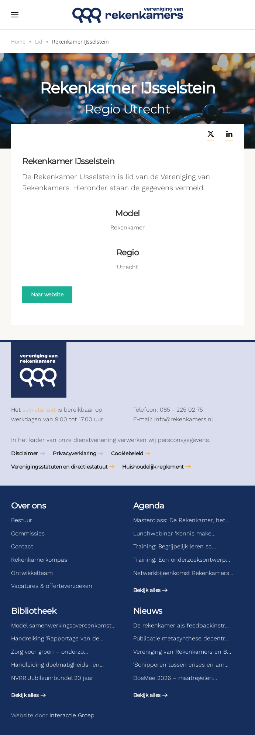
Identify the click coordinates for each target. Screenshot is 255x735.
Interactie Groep (71, 715)
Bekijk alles (147, 590)
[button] (14, 15)
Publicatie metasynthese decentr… (181, 638)
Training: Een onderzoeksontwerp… (181, 559)
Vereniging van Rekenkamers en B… (182, 651)
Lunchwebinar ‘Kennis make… (174, 533)
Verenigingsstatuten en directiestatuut (59, 466)
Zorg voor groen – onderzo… (49, 651)
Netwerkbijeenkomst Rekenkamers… (183, 572)
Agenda (148, 506)
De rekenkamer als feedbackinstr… (181, 625)
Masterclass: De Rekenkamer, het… (181, 520)
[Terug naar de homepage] (127, 15)
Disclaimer (24, 453)
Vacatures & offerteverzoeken (51, 585)
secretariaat (39, 409)
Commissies (28, 533)
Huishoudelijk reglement (153, 466)
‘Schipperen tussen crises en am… (180, 664)
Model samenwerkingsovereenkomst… (63, 625)
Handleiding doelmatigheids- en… (57, 664)
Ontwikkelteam (32, 572)
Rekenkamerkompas (39, 559)
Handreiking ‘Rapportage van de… (57, 638)
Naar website (47, 294)
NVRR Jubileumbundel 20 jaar (52, 677)
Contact (22, 546)
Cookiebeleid (127, 453)
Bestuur (21, 520)
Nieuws (147, 611)
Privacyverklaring (74, 453)
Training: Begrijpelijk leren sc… (174, 546)
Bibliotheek (33, 611)
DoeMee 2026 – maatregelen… (175, 677)
